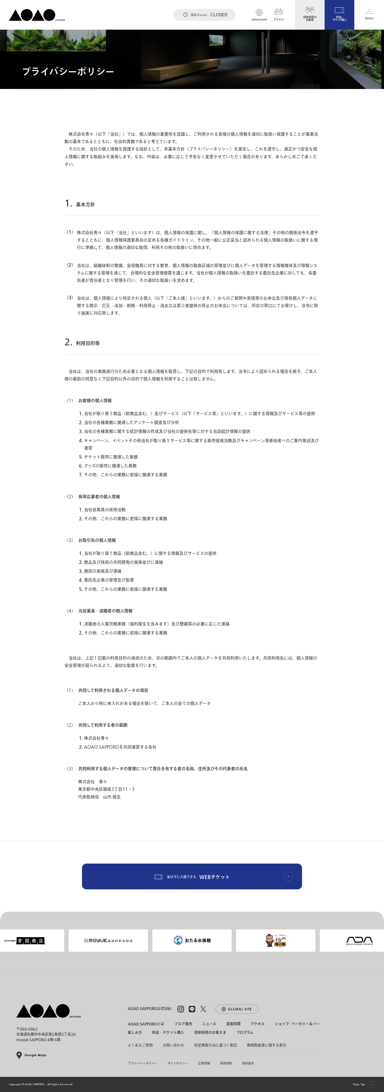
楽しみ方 (135, 1033)
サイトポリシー (177, 1063)
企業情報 (204, 1063)
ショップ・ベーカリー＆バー (297, 1024)
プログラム (244, 1033)
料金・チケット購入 (168, 1033)
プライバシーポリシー (142, 1063)
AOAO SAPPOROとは (146, 1024)
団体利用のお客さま (210, 1033)
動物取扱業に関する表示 (266, 1045)
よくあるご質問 (140, 1045)
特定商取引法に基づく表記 (215, 1045)
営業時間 (233, 1024)
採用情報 (226, 1063)
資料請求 (248, 1063)
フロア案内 (183, 1024)
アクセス (258, 1024)
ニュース (209, 1024)
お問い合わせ (173, 1045)
